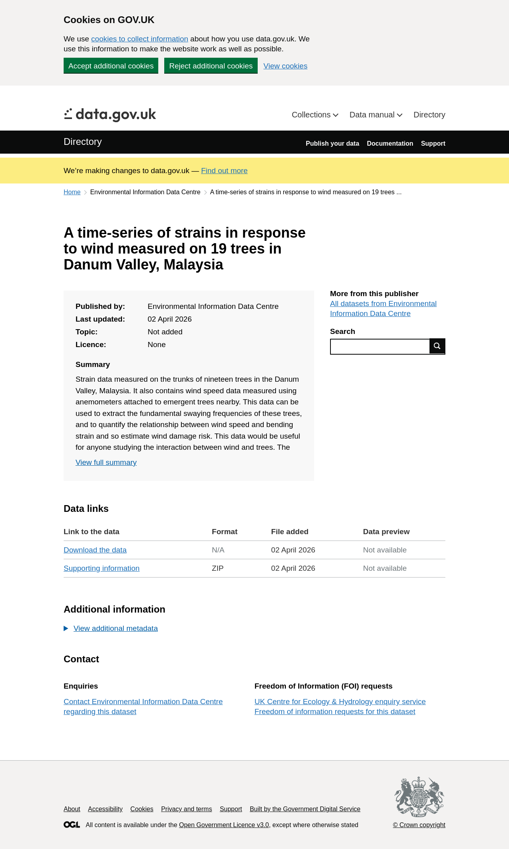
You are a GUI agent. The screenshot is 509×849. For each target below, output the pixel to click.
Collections (312, 114)
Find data (437, 345)
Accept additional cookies (110, 66)
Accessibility (105, 809)
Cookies (141, 809)
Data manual (373, 114)
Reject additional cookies (211, 66)
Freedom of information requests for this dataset (334, 711)
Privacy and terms (186, 809)
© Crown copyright (419, 825)
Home (72, 192)
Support (433, 143)
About (72, 809)
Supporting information (102, 568)
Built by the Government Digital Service (305, 809)
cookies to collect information (139, 39)
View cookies (286, 66)
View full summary (106, 462)
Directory (429, 114)
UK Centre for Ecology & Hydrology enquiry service (340, 701)
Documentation (390, 143)
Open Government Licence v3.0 (224, 825)
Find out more (224, 170)
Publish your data (332, 143)
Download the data (95, 550)
